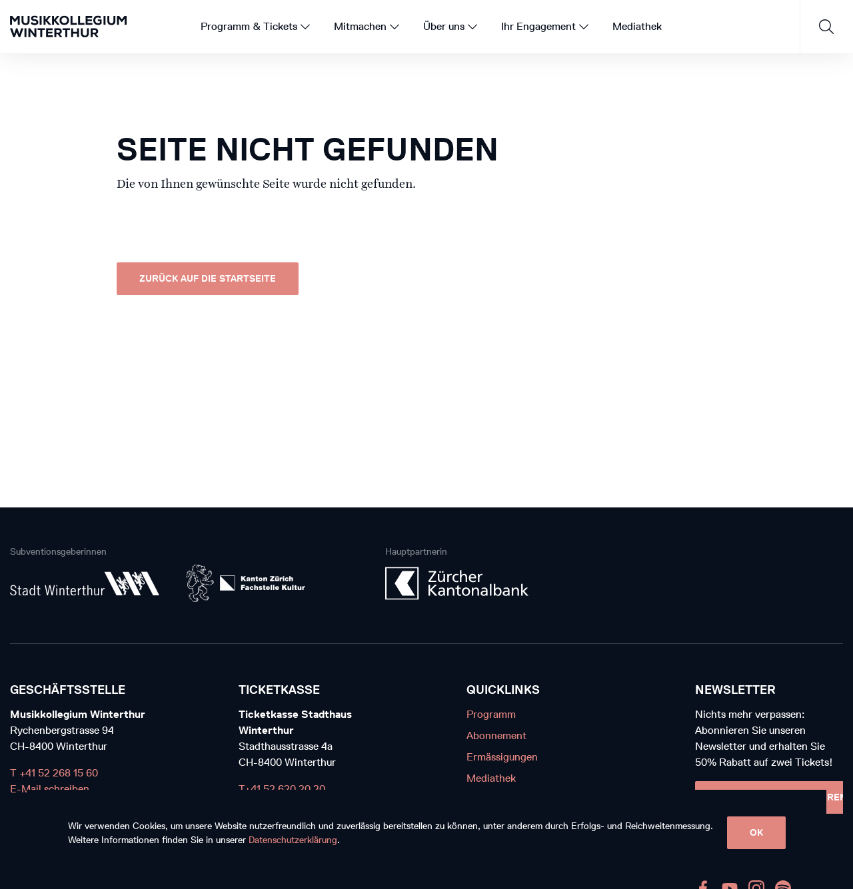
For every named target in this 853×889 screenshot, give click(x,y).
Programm (491, 714)
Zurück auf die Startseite (207, 278)
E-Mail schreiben (49, 788)
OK (756, 832)
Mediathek (491, 778)
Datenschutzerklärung (293, 840)
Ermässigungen (502, 756)
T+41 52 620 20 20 (282, 788)
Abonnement (496, 735)
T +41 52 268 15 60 (54, 772)
